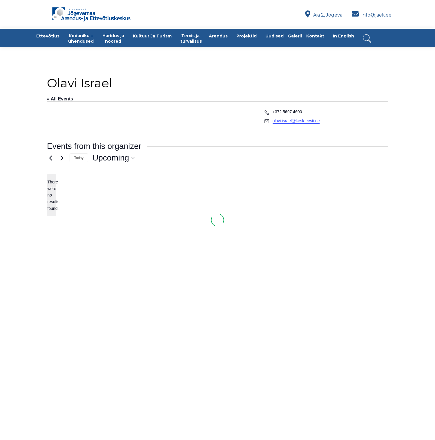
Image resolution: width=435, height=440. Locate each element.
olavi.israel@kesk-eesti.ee (296, 120)
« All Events (60, 98)
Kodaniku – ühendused (81, 38)
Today (79, 158)
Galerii (295, 36)
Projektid (246, 36)
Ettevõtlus (47, 36)
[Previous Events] (50, 157)
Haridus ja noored (113, 38)
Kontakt (315, 36)
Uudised (274, 36)
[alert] (51, 195)
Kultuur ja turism (152, 36)
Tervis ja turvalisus (191, 38)
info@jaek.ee (372, 15)
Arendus (218, 36)
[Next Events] (61, 157)
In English (343, 36)
